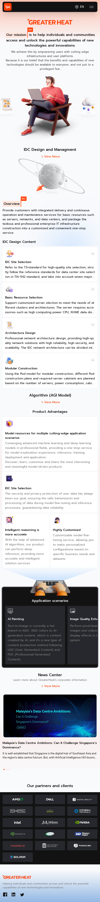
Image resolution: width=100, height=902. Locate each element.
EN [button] (79, 7)
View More (50, 156)
